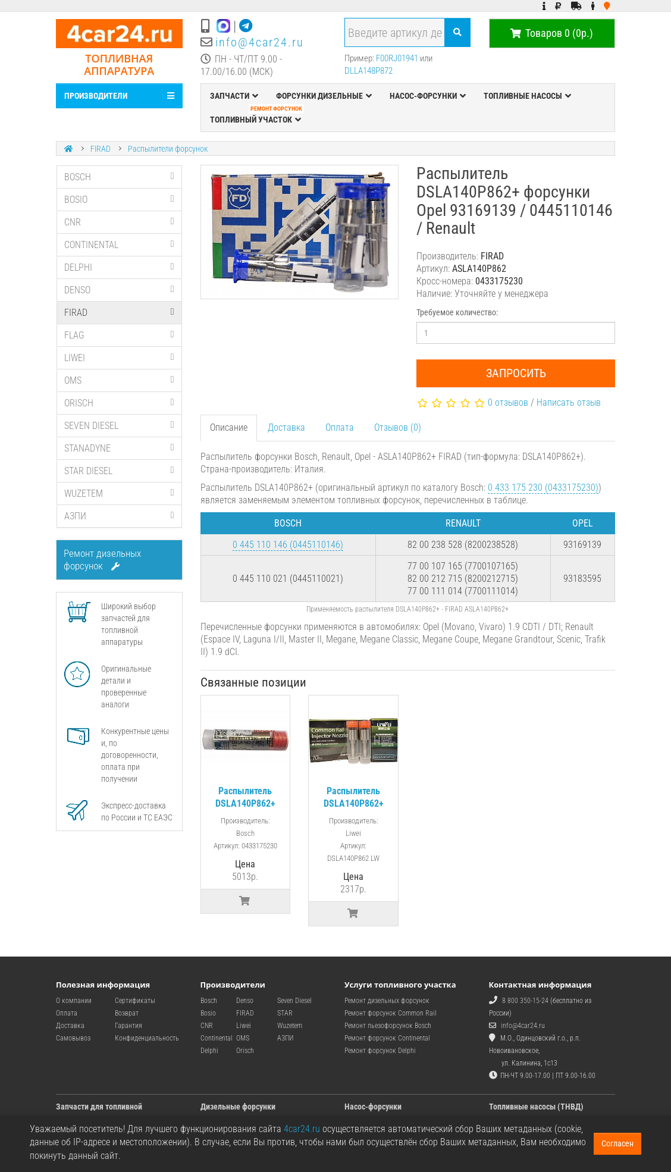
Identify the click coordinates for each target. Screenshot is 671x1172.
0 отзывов (508, 402)
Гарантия (128, 1025)
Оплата (339, 427)
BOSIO (119, 199)
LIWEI (119, 357)
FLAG (119, 335)
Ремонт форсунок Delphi (380, 1050)
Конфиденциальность (147, 1038)
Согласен (617, 1143)
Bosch (208, 1000)
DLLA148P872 (368, 70)
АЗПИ (119, 516)
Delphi (209, 1050)
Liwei (243, 1025)
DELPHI (119, 267)
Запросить (516, 373)
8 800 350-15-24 (525, 1000)
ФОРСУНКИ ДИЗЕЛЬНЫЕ (324, 96)
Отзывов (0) (397, 427)
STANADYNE (119, 448)
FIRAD (100, 148)
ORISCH (119, 403)
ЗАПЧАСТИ (234, 96)
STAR (285, 1013)
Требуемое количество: (457, 312)
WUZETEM (119, 493)
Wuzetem (289, 1025)
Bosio (208, 1013)
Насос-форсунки (373, 1106)
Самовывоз (73, 1038)
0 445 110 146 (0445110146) (288, 544)
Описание (228, 427)
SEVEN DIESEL (119, 425)
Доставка (286, 427)
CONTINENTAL (119, 244)
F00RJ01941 (397, 58)
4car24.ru (302, 1129)
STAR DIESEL (119, 471)
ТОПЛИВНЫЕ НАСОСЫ (527, 96)
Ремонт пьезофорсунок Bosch (387, 1025)
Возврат (127, 1013)
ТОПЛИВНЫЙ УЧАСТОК (257, 117)
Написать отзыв (569, 402)
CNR (119, 222)
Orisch (245, 1050)
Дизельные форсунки (237, 1106)
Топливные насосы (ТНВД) (536, 1106)
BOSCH (119, 177)
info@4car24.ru (259, 42)
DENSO (119, 290)
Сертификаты (135, 1000)
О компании (74, 1000)
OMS (119, 380)
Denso (244, 1000)
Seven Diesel (294, 1000)
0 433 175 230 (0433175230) (543, 487)
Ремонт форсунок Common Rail (390, 1013)
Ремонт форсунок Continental (387, 1038)
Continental (216, 1038)
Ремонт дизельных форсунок (102, 559)
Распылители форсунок (168, 148)
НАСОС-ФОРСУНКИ (428, 96)
